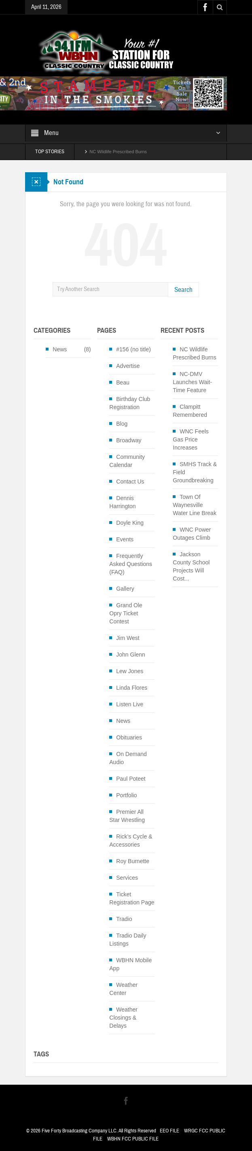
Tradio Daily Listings (127, 939)
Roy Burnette (132, 861)
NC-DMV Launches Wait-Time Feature (192, 382)
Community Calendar (127, 461)
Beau (122, 382)
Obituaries (129, 737)
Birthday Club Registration (129, 403)
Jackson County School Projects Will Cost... (191, 566)
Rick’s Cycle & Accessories (130, 840)
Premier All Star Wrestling (127, 816)
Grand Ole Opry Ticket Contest (125, 613)
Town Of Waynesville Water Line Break (194, 505)
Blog (121, 423)
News (60, 349)
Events (124, 539)
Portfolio (126, 795)
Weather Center (123, 989)
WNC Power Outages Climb (192, 533)
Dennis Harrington (122, 502)
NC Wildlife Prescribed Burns (118, 151)
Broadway (128, 440)
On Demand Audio (127, 758)
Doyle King (130, 523)
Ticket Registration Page (131, 898)
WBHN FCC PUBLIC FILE (133, 1139)
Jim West (127, 638)
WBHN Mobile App (130, 964)
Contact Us (130, 481)
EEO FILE (169, 1131)
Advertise (128, 366)
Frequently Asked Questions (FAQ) (130, 564)
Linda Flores (131, 687)
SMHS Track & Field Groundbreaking (195, 472)
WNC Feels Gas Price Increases (191, 439)
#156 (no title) (133, 349)
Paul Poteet (130, 778)
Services (127, 877)
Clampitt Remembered (190, 410)
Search (183, 289)
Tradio (124, 919)
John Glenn (130, 654)
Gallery (125, 588)
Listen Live (129, 704)
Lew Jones (129, 671)
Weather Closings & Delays (123, 1017)
